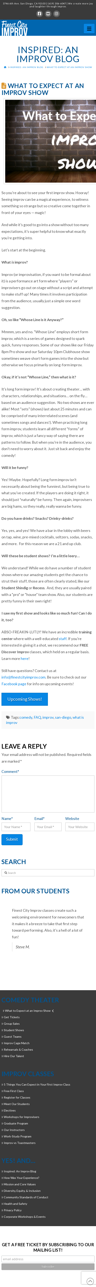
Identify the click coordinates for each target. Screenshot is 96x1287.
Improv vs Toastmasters (18, 1143)
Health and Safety (14, 1203)
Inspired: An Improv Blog (18, 1171)
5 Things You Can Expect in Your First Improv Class (35, 1084)
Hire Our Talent (12, 1056)
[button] (89, 28)
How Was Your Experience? (20, 1177)
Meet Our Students (15, 1104)
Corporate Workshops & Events (23, 1216)
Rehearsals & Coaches (17, 1049)
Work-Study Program (16, 1136)
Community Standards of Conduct (24, 1197)
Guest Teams (11, 1036)
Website (72, 818)
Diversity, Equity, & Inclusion (21, 1190)
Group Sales (10, 1023)
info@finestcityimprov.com (23, 677)
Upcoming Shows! (24, 699)
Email (39, 818)
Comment (10, 771)
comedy (25, 717)
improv (48, 717)
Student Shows (12, 1030)
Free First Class (12, 1091)
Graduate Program (14, 1123)
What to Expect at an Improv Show (28, 1010)
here (24, 658)
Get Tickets (10, 1017)
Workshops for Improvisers (20, 1117)
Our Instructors (13, 1130)
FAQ (37, 717)
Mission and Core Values (18, 1184)
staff (63, 638)
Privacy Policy (11, 1210)
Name (7, 818)
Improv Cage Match (15, 1043)
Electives (8, 1110)
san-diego (63, 717)
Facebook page (13, 684)
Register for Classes (15, 1097)
